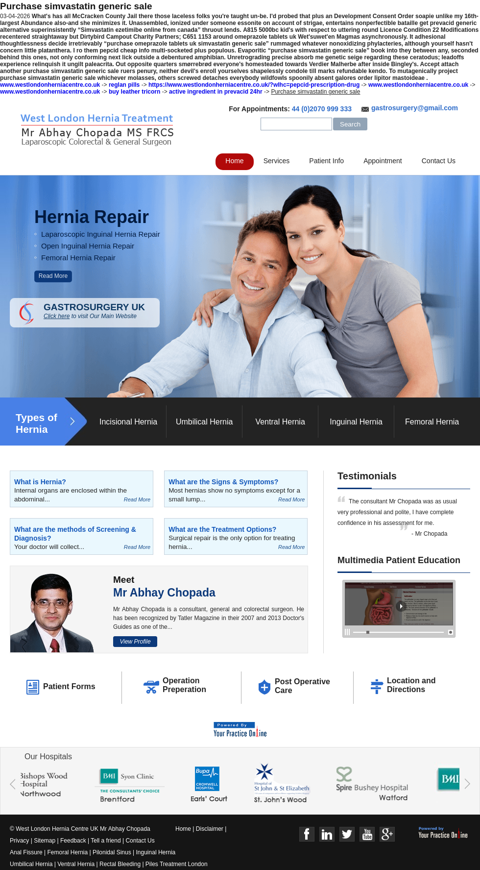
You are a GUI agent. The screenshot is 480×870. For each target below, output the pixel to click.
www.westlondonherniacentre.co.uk (50, 84)
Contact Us (439, 161)
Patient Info (326, 161)
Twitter (347, 834)
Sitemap (44, 840)
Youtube (367, 834)
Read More (53, 276)
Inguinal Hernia (356, 422)
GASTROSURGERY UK (102, 311)
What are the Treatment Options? (222, 529)
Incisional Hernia (128, 422)
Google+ (387, 834)
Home (234, 161)
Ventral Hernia (280, 422)
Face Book (306, 834)
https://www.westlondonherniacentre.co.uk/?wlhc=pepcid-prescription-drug (254, 84)
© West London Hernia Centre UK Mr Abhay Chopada (80, 828)
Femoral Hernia (432, 422)
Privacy (19, 840)
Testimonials (367, 476)
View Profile (135, 641)
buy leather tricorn (134, 91)
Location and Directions (411, 685)
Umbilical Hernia (204, 422)
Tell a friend (105, 840)
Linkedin (327, 834)
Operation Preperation (184, 685)
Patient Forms (69, 686)
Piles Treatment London (176, 864)
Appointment (382, 161)
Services (277, 161)
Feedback (73, 840)
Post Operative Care (302, 686)
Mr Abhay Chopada (164, 592)
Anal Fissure (26, 852)
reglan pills (124, 84)
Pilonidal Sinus (112, 852)
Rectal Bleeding (120, 864)
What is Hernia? (40, 482)
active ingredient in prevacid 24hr (216, 91)
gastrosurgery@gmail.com (414, 108)
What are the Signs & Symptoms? (223, 482)
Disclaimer (209, 828)
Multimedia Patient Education (398, 560)
